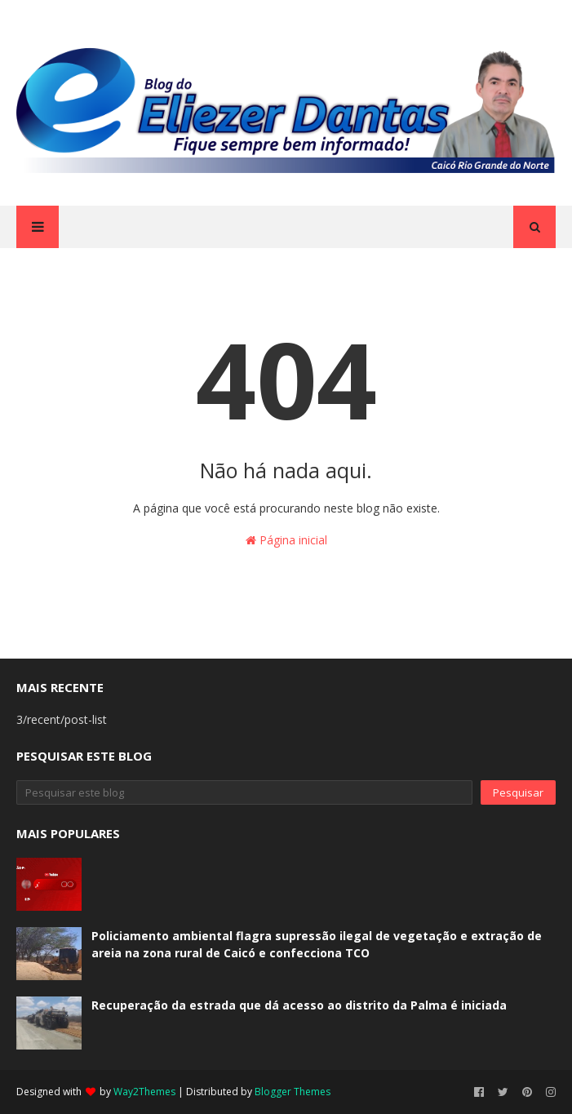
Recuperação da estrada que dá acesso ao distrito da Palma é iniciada (299, 1005)
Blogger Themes (292, 1091)
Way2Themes (144, 1091)
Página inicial (286, 540)
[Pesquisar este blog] (244, 792)
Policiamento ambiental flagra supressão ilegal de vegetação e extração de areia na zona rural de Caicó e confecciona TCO (316, 944)
